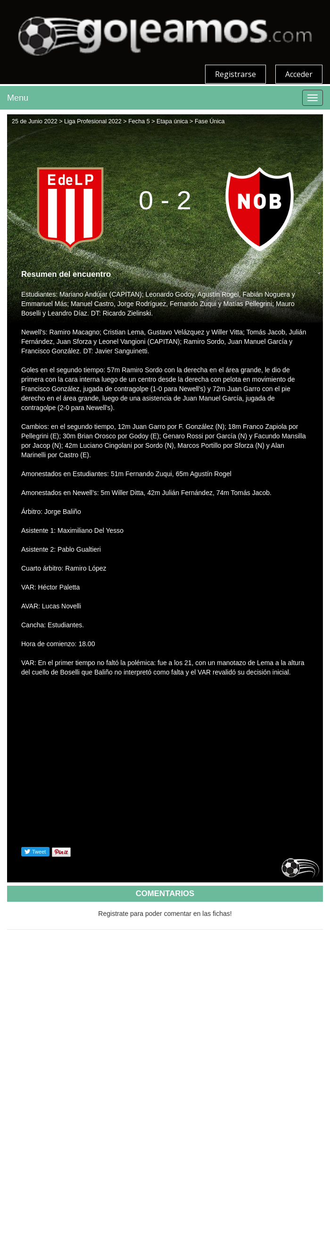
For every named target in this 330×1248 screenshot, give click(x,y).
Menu (17, 98)
